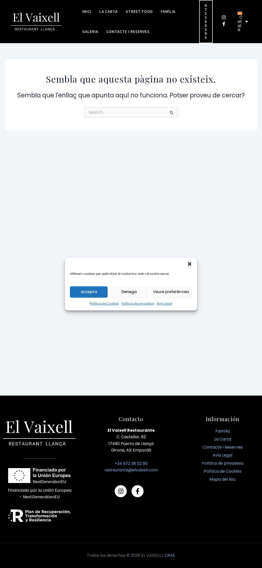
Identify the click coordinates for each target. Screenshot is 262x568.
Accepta (89, 291)
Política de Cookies (104, 303)
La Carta (222, 439)
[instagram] (226, 17)
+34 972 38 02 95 (131, 463)
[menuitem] (243, 21)
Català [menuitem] (240, 23)
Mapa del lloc (222, 479)
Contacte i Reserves (223, 447)
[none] (243, 21)
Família (222, 431)
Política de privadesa (137, 303)
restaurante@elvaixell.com (131, 470)
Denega (129, 291)
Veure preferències (171, 291)
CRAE (169, 555)
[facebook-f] (226, 24)
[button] (189, 263)
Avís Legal (164, 303)
